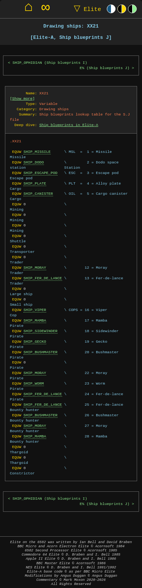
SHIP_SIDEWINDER (40, 331)
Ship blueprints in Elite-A (68, 125)
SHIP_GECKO (34, 341)
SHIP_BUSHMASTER (40, 352)
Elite (85, 9)
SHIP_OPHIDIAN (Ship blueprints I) (49, 62)
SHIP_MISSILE (37, 151)
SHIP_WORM (33, 383)
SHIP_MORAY (34, 267)
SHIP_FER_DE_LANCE (42, 278)
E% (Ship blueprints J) (105, 68)
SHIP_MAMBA (34, 320)
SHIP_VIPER (34, 309)
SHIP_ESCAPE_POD (40, 172)
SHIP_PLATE (34, 183)
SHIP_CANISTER (38, 193)
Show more (22, 98)
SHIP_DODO (33, 162)
